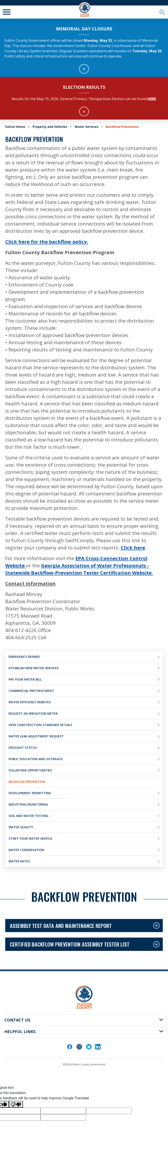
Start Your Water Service (30, 838)
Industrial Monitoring (28, 804)
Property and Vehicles (50, 127)
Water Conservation (26, 850)
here (152, 98)
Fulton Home (15, 127)
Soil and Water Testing (28, 816)
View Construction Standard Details (40, 725)
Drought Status (23, 747)
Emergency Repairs (24, 657)
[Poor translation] (16, 1104)
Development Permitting (30, 793)
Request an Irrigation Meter (33, 713)
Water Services (86, 127)
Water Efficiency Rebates (30, 702)
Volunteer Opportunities (30, 770)
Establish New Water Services (34, 668)
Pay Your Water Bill (25, 679)
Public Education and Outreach (36, 759)
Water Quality (21, 827)
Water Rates (19, 861)
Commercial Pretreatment (31, 691)
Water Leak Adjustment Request (36, 736)
